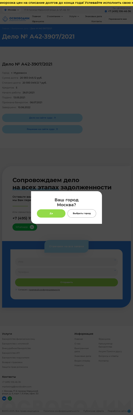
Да (51, 213)
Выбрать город (82, 213)
